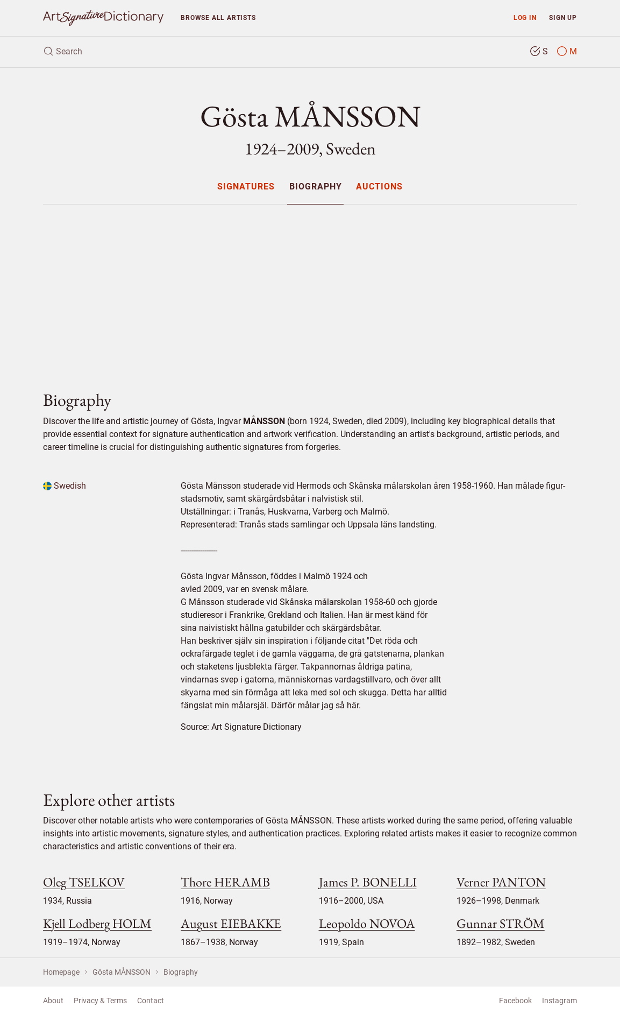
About (53, 1000)
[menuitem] (246, 186)
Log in (525, 17)
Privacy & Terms (100, 1000)
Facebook (515, 1000)
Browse (218, 17)
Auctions (379, 187)
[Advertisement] (310, 288)
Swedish (64, 486)
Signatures (246, 187)
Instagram (559, 1000)
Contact (150, 1000)
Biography (315, 187)
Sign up (563, 17)
